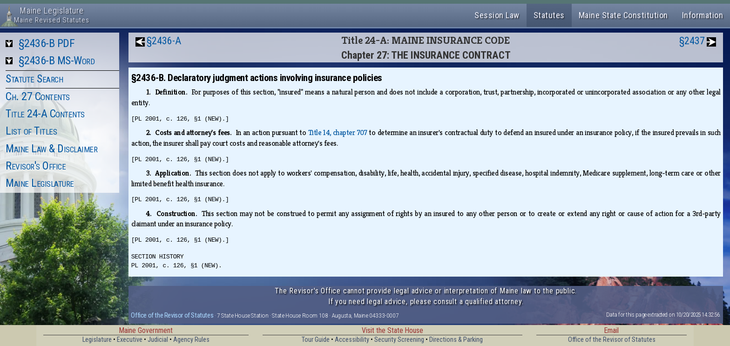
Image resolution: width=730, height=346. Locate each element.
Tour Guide (316, 340)
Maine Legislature (40, 183)
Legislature (97, 340)
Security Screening (399, 340)
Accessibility (352, 340)
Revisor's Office (36, 165)
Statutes (549, 15)
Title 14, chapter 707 (337, 132)
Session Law (497, 15)
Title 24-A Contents (45, 113)
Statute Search (34, 78)
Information (702, 15)
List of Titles (31, 130)
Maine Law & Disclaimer (51, 148)
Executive (129, 340)
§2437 (692, 41)
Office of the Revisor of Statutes (172, 315)
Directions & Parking (456, 340)
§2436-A (164, 41)
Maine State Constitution (623, 15)
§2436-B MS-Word (57, 60)
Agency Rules (191, 340)
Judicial (158, 340)
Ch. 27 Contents (38, 96)
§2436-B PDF (47, 43)
